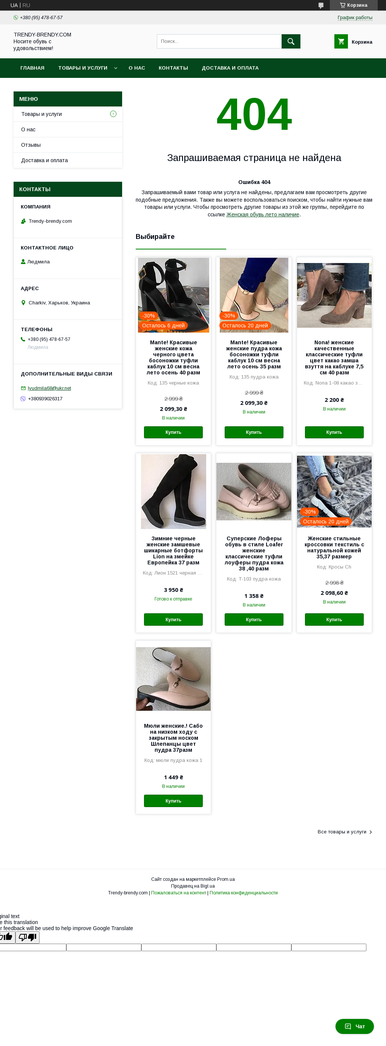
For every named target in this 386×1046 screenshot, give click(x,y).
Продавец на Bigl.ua (193, 886)
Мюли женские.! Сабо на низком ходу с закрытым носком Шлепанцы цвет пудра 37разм (173, 738)
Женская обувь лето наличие (263, 214)
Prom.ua (226, 879)
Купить (173, 432)
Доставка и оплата (230, 68)
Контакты (173, 68)
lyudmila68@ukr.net (49, 388)
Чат (355, 1026)
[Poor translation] (27, 937)
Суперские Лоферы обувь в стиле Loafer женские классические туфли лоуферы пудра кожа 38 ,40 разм (254, 553)
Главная (32, 68)
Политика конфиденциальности (244, 892)
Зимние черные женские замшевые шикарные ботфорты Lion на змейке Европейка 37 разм (173, 550)
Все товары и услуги (342, 832)
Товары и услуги (82, 68)
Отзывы (31, 145)
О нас (137, 68)
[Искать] (291, 41)
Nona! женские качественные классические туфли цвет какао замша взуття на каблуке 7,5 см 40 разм (334, 357)
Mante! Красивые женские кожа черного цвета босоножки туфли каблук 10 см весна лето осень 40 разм (173, 357)
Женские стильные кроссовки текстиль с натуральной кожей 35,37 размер (334, 547)
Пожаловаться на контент (178, 892)
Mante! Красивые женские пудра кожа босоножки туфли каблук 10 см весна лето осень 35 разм (254, 354)
